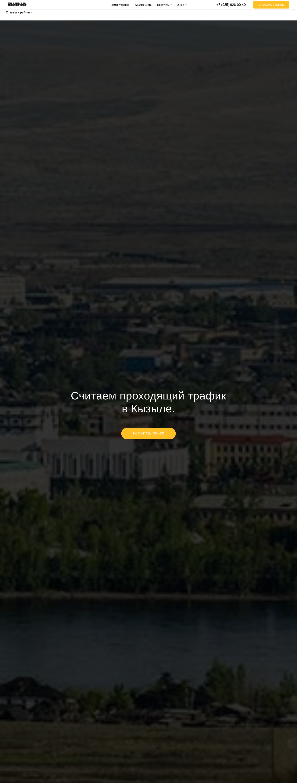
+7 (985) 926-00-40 (231, 5)
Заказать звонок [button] (271, 4)
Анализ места (143, 4)
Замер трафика (120, 4)
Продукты (163, 4)
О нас (180, 4)
